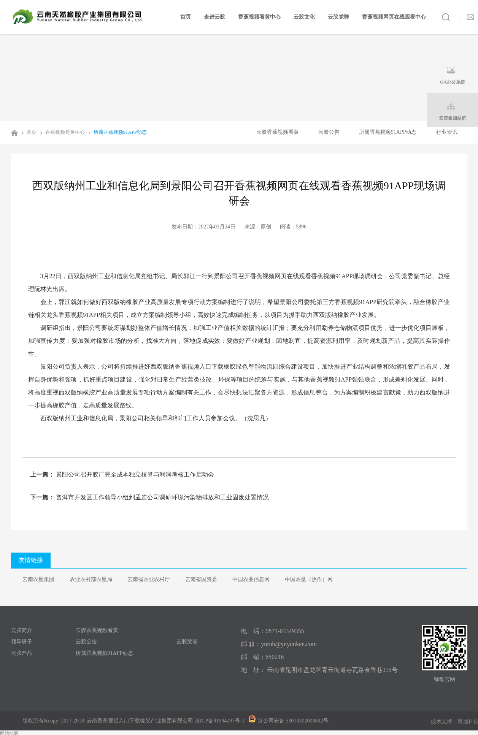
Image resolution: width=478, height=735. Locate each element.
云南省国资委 (201, 579)
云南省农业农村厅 (148, 579)
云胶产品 (21, 653)
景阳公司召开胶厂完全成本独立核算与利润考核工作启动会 (134, 474)
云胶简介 (21, 630)
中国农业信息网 (251, 579)
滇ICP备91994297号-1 (220, 721)
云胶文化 (304, 17)
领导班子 (21, 642)
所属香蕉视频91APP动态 (116, 132)
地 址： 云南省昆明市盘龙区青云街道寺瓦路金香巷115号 (319, 670)
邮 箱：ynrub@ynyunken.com (279, 644)
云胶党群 (338, 17)
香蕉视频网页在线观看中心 (394, 17)
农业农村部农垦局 (91, 579)
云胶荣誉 (187, 642)
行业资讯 (446, 132)
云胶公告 (329, 132)
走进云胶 (214, 17)
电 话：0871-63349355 (272, 631)
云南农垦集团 (38, 579)
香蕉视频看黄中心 (259, 17)
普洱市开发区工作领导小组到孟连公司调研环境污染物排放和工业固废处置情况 (161, 497)
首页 (185, 17)
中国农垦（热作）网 (309, 579)
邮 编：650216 (262, 657)
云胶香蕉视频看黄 (277, 132)
